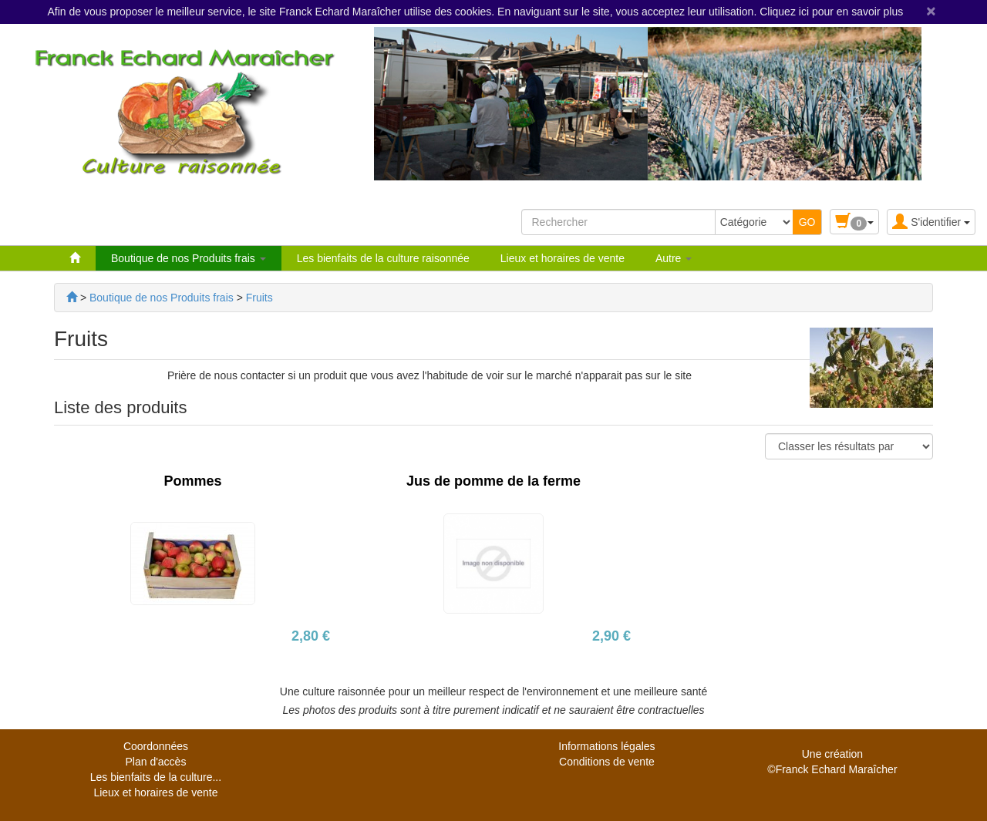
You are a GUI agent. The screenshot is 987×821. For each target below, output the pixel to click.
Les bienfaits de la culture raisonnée (383, 258)
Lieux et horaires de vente (562, 258)
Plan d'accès (155, 761)
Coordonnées (155, 746)
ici (805, 11)
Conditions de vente (607, 761)
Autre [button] (673, 258)
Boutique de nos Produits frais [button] (188, 258)
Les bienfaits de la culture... (155, 777)
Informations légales (606, 746)
